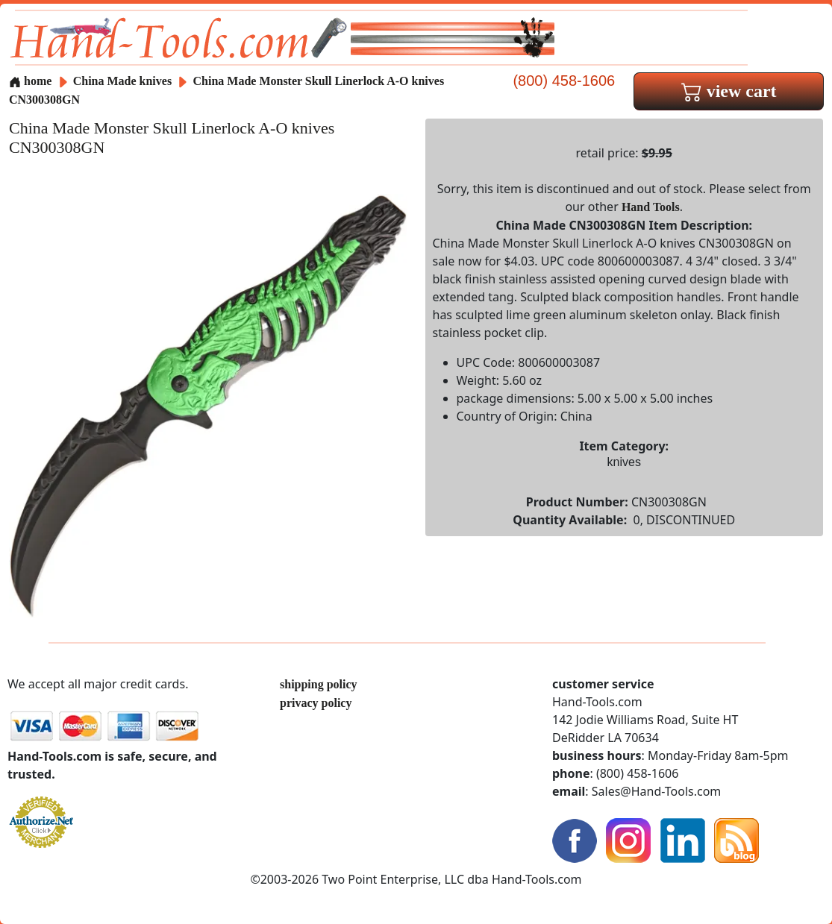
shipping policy (318, 684)
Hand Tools (651, 207)
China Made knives (122, 81)
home (30, 81)
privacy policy (315, 703)
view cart (729, 91)
